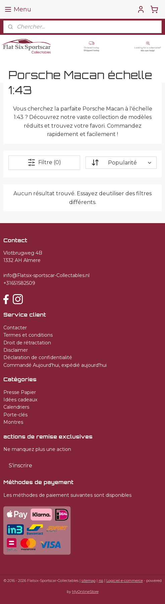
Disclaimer (15, 350)
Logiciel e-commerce (124, 580)
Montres (13, 422)
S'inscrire (20, 465)
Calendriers (16, 407)
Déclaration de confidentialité (37, 357)
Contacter (15, 328)
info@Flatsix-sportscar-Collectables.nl (46, 275)
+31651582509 (19, 283)
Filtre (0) (44, 162)
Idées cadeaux (20, 400)
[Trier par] (121, 163)
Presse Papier (19, 392)
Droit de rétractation (27, 343)
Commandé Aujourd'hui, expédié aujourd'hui (55, 365)
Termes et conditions (28, 335)
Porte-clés (15, 415)
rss (101, 580)
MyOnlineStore (85, 591)
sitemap (88, 580)
